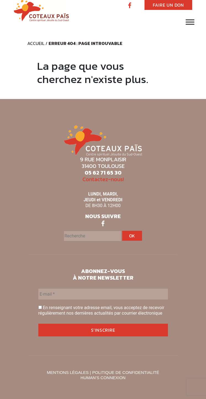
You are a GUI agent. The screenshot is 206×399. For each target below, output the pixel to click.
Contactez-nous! (103, 179)
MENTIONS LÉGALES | (69, 372)
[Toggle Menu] (190, 22)
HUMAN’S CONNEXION (103, 377)
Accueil (35, 43)
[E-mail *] (103, 294)
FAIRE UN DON (168, 5)
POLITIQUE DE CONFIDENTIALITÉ (125, 372)
